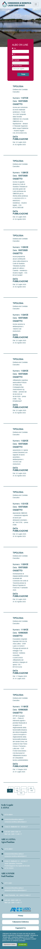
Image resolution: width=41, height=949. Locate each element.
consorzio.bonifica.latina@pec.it (15, 822)
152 (31, 790)
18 (31, 788)
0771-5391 (8, 883)
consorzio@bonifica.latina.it (14, 819)
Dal (14, 48)
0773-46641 (9, 815)
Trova (23, 74)
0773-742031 (9, 868)
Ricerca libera (17, 65)
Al (13, 54)
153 (21, 793)
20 (17, 790)
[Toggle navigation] (36, 4)
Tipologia (15, 60)
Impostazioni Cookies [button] (10, 944)
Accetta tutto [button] (22, 944)
